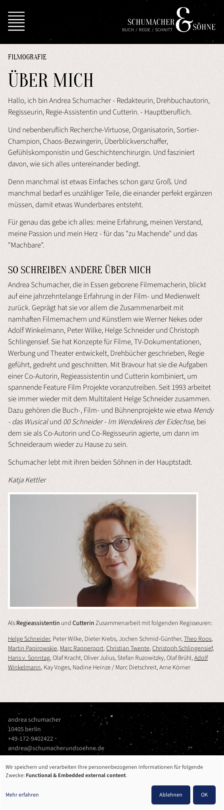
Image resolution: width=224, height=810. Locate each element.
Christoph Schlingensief (182, 648)
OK (204, 795)
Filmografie (27, 57)
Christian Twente (127, 648)
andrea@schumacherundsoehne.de (56, 748)
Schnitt (163, 30)
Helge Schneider (29, 639)
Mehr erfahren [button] (22, 795)
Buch (128, 30)
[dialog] (112, 784)
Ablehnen (170, 795)
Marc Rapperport (81, 648)
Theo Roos (197, 639)
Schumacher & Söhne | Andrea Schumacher (171, 19)
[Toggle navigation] (15, 20)
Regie (144, 30)
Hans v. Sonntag (29, 658)
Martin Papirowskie (32, 648)
